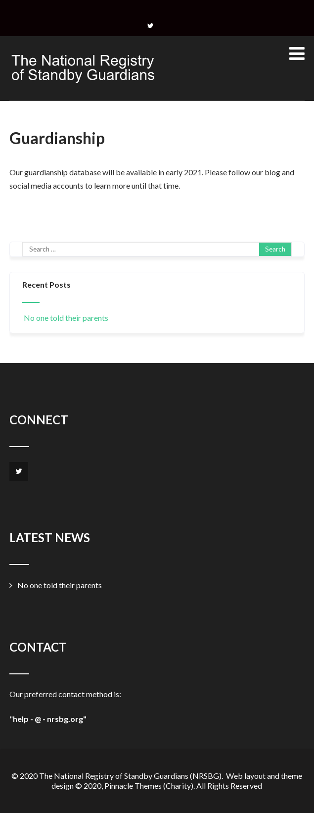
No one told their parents (65, 317)
